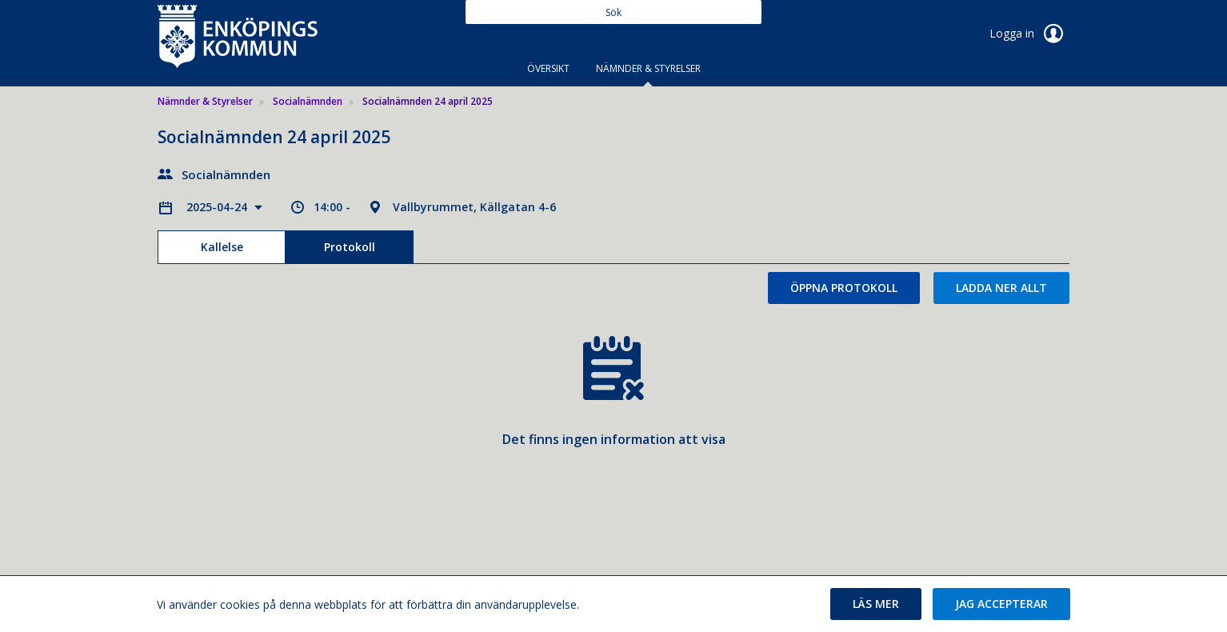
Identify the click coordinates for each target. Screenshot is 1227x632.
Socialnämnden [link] (307, 101)
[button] (875, 604)
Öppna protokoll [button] (843, 287)
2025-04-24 (218, 206)
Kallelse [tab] (222, 246)
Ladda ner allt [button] (1001, 287)
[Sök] (613, 12)
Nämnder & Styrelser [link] (205, 101)
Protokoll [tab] (349, 246)
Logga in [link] (1029, 34)
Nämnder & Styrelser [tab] (648, 68)
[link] (238, 35)
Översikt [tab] (548, 68)
